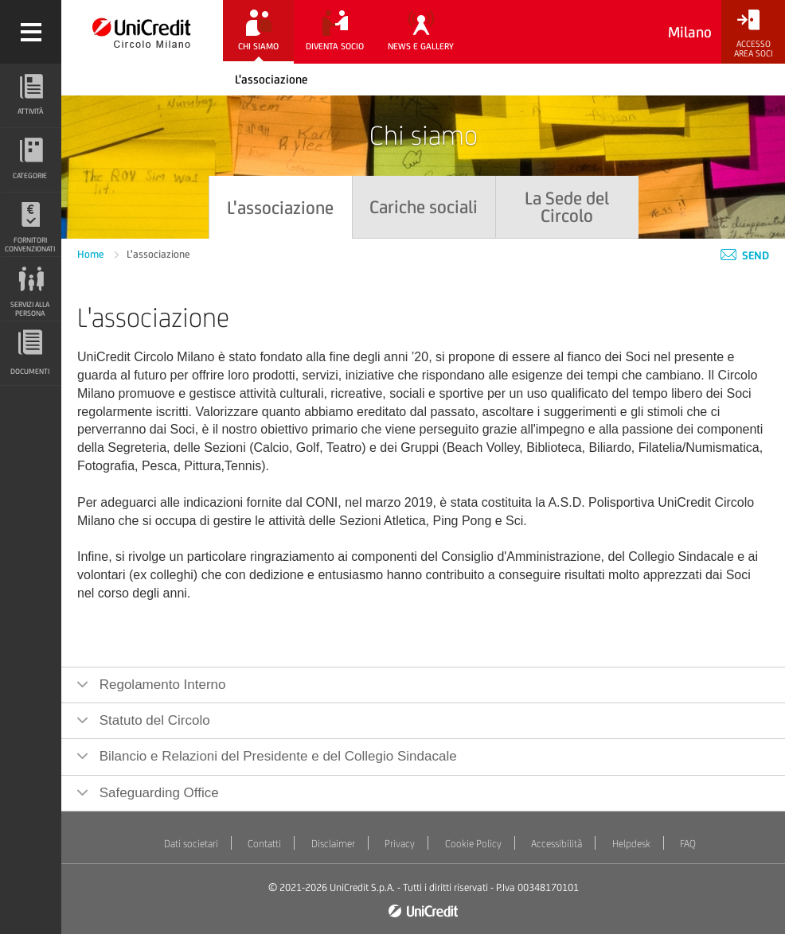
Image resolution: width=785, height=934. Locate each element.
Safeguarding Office (157, 792)
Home (92, 254)
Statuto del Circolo (153, 720)
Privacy (400, 844)
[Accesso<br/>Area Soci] (753, 34)
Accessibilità (556, 844)
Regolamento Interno (161, 684)
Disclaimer (333, 844)
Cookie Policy (473, 844)
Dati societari (191, 844)
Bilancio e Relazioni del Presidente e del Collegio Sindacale (276, 756)
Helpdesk (631, 844)
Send (745, 255)
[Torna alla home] (142, 32)
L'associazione (271, 79)
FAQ (688, 844)
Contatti (264, 844)
